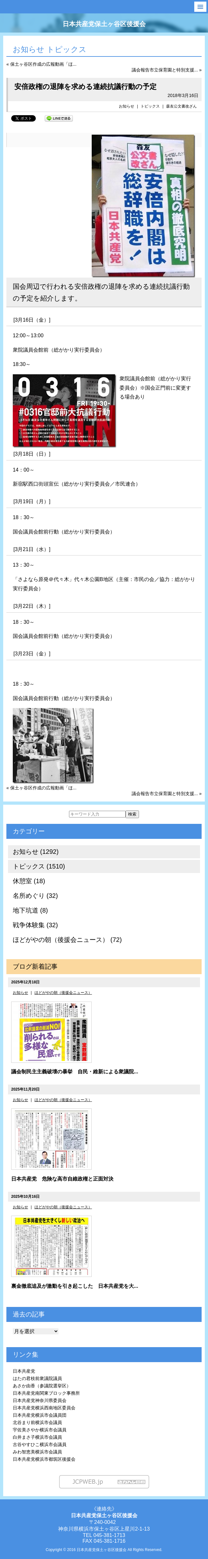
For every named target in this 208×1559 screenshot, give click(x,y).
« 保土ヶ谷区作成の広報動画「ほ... (41, 64)
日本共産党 (24, 1371)
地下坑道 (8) (30, 910)
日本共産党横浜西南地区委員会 (44, 1407)
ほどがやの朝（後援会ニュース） (63, 992)
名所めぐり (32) (35, 895)
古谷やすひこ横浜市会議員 (39, 1444)
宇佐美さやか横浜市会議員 (39, 1429)
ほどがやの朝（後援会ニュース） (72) (67, 939)
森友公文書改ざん (181, 106)
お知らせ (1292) (35, 851)
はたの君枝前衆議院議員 (37, 1378)
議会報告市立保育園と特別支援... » (167, 69)
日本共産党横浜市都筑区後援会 (44, 1459)
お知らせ (126, 106)
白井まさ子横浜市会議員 (37, 1437)
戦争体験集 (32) (35, 925)
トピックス (150, 106)
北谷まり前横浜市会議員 (37, 1422)
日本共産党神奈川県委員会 (39, 1400)
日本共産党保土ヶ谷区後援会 (104, 23)
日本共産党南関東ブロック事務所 (46, 1393)
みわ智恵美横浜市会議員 (37, 1451)
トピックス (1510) (39, 866)
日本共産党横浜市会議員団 (39, 1415)
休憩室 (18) (29, 880)
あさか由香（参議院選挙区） (42, 1385)
